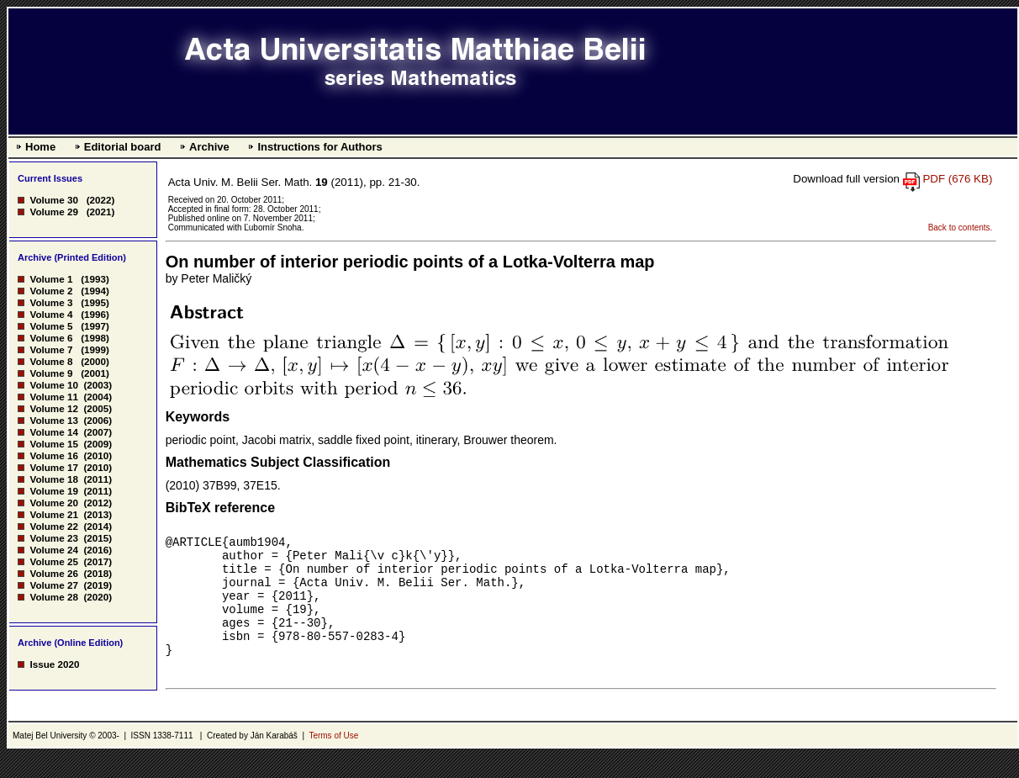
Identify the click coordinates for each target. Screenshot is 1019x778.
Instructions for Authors (319, 146)
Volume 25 (53, 561)
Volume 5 (50, 325)
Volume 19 (53, 490)
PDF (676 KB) (957, 178)
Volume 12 (53, 408)
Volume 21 (53, 514)
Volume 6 (50, 337)
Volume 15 (53, 443)
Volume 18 (53, 479)
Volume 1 (50, 278)
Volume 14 (53, 431)
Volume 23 (53, 537)
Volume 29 (53, 211)
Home (40, 146)
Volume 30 (53, 199)
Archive (209, 146)
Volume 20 (53, 502)
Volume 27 (53, 585)
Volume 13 (53, 420)
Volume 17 (53, 467)
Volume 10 (53, 384)
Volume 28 (53, 596)
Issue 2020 (54, 664)
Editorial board (122, 146)
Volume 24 (53, 549)
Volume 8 (50, 361)
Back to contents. (960, 227)
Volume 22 (53, 526)
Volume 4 (50, 314)
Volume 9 (50, 373)
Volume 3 (50, 302)
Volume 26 (53, 573)
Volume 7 (50, 349)
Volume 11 (53, 396)
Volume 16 (53, 455)
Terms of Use (333, 758)
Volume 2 (50, 290)
